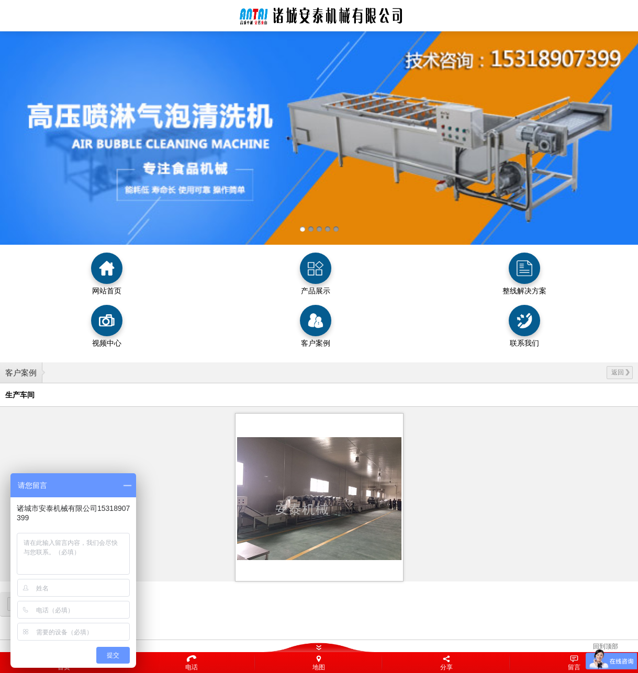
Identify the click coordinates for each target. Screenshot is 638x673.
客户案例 (21, 372)
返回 (620, 372)
